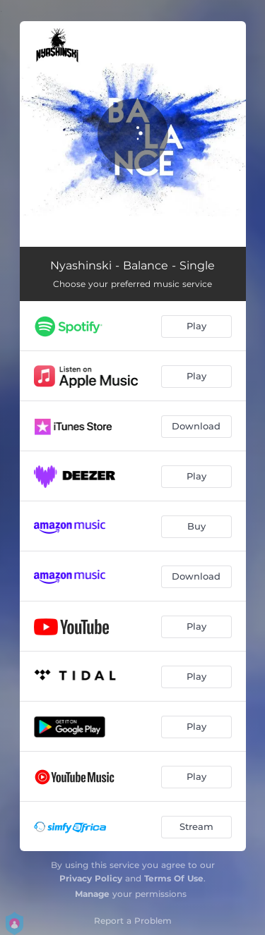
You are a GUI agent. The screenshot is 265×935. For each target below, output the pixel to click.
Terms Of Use (174, 878)
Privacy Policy (90, 878)
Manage (92, 893)
